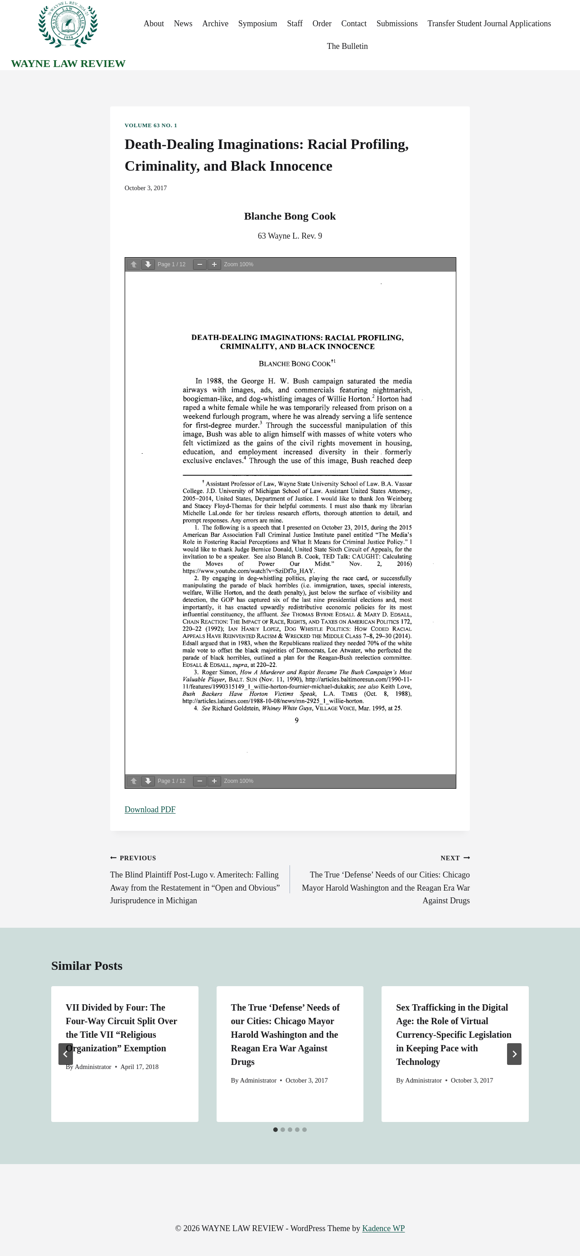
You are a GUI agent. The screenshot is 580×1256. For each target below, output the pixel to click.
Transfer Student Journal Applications (489, 23)
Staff (295, 23)
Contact (354, 23)
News (183, 23)
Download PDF (150, 809)
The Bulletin (347, 46)
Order (322, 23)
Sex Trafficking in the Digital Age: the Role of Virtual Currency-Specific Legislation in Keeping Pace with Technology (454, 1034)
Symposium (257, 23)
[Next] (514, 1054)
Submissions (397, 23)
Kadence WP (383, 1228)
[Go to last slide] (65, 1054)
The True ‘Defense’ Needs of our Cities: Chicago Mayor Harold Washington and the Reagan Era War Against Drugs (384, 878)
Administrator (93, 1066)
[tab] (275, 1129)
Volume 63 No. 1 (151, 125)
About (154, 23)
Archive (215, 23)
